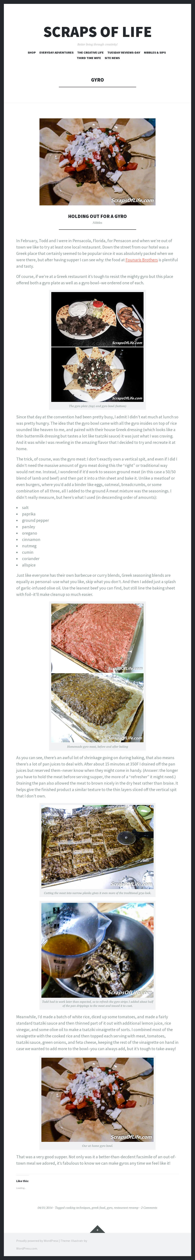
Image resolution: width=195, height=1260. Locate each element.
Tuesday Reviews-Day (123, 52)
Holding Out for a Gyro (97, 216)
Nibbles (97, 222)
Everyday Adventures (56, 52)
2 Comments (149, 1207)
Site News (112, 58)
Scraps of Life (97, 31)
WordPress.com (26, 1248)
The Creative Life (90, 52)
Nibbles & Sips (155, 52)
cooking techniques (77, 1207)
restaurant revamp (126, 1207)
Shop (32, 52)
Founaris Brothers (142, 259)
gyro (109, 1207)
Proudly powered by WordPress (37, 1241)
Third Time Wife (89, 58)
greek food (98, 1207)
